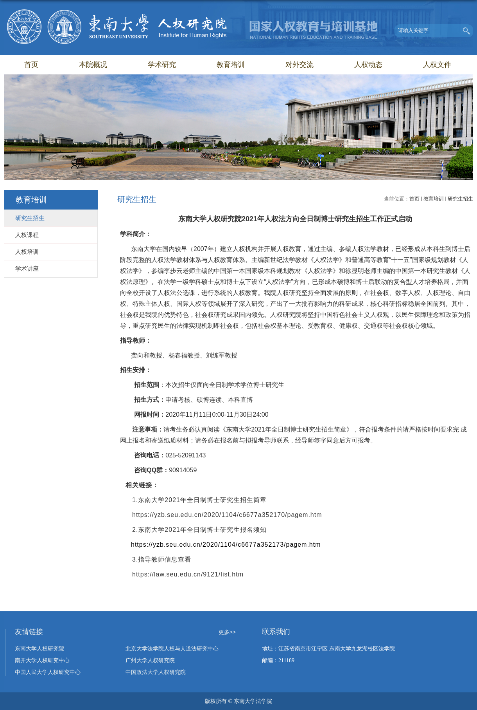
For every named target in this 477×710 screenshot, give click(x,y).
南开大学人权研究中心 (42, 660)
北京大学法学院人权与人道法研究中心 (172, 649)
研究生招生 (460, 199)
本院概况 (93, 65)
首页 (31, 65)
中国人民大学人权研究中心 (48, 672)
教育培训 (231, 65)
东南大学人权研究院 (39, 649)
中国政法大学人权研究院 (156, 672)
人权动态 (368, 65)
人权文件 (437, 65)
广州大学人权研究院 (150, 660)
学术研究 (162, 65)
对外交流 (299, 65)
